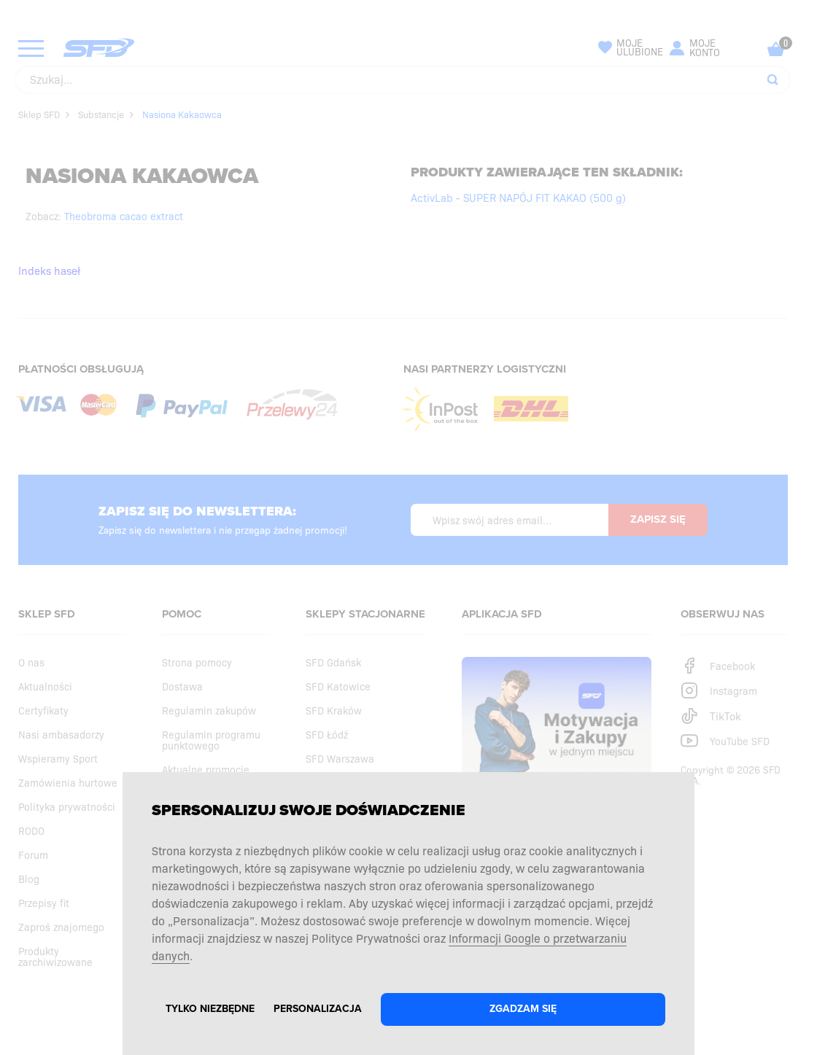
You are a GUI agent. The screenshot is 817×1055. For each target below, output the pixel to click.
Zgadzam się (523, 1009)
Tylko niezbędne (210, 1009)
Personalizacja (318, 1009)
